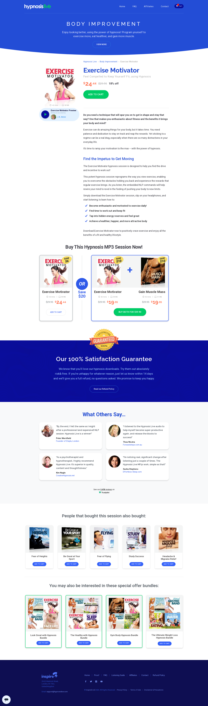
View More (101, 44)
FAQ (135, 6)
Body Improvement (108, 61)
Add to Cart (56, 312)
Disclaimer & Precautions (153, 690)
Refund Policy (159, 675)
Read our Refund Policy (104, 389)
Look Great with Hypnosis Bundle (43, 636)
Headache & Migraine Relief (168, 557)
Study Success (136, 556)
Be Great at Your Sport (71, 557)
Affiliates (149, 6)
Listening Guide (118, 675)
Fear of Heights (39, 556)
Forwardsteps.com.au (132, 445)
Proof (96, 675)
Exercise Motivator (56, 292)
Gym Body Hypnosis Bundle (124, 635)
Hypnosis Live (90, 61)
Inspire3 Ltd (90, 690)
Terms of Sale (135, 690)
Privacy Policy (122, 690)
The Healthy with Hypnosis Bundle (83, 636)
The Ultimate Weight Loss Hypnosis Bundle (164, 636)
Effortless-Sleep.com (132, 472)
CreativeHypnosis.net (65, 475)
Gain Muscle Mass (152, 292)
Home (122, 6)
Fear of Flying (104, 556)
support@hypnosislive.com (57, 692)
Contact (165, 6)
